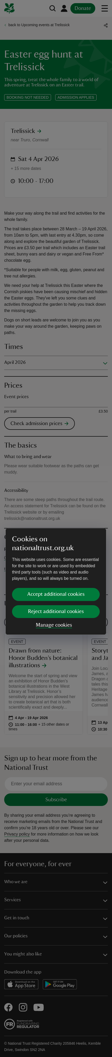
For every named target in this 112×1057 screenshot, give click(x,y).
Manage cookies (54, 572)
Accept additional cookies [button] (56, 541)
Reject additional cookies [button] (56, 558)
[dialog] (56, 528)
